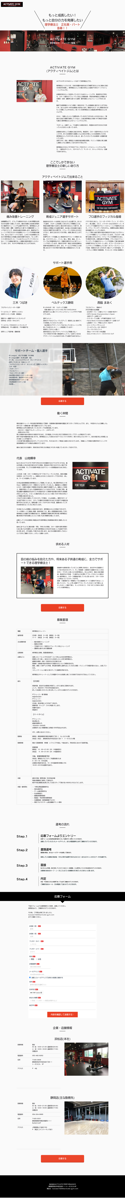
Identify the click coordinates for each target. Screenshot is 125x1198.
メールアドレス (34, 971)
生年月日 (32, 989)
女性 (38, 959)
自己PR (31, 1005)
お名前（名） (33, 933)
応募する (62, 401)
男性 (31, 959)
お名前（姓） (33, 926)
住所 (30, 981)
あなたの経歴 (33, 998)
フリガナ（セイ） (34, 941)
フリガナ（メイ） (34, 949)
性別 (30, 956)
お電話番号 (32, 964)
